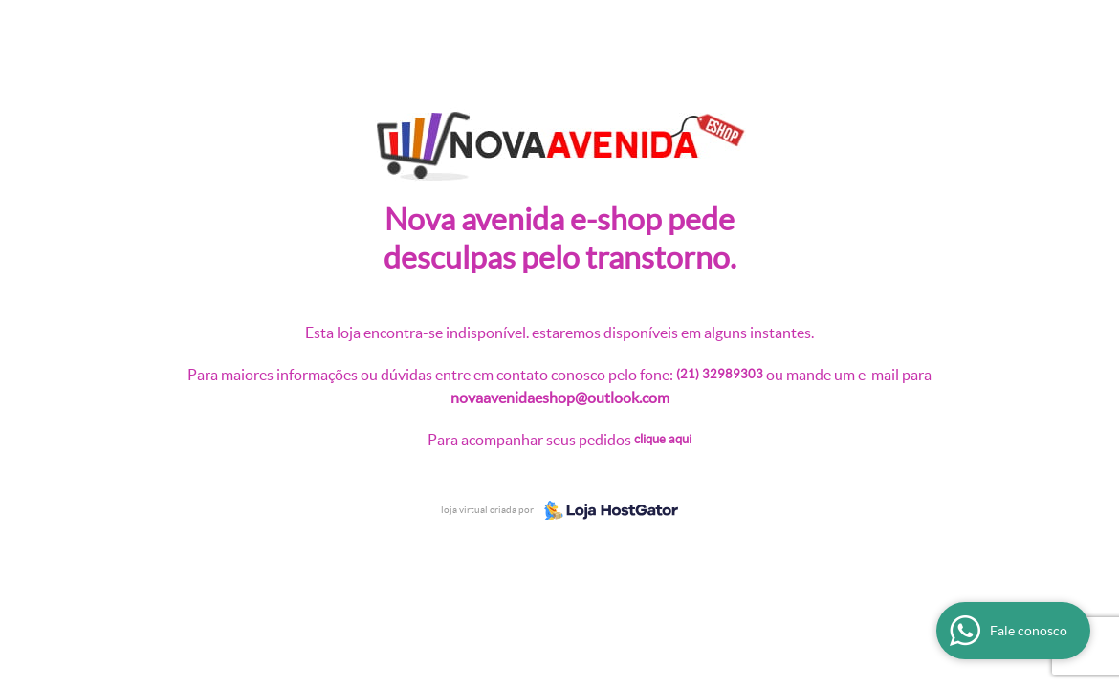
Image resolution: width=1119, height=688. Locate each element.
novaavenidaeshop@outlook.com (559, 397)
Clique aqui (662, 439)
